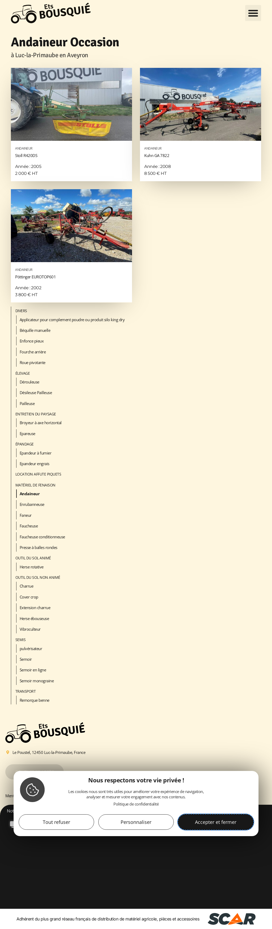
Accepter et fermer (215, 822)
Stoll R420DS (71, 151)
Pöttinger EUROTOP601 (71, 272)
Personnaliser (136, 822)
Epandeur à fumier (36, 453)
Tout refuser (56, 822)
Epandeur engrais (34, 463)
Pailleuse (27, 403)
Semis (20, 639)
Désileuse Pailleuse (36, 392)
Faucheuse (29, 526)
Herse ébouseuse (34, 618)
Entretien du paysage (35, 413)
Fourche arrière (33, 351)
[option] (136, 860)
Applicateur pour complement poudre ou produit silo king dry (72, 319)
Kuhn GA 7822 (200, 151)
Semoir (26, 659)
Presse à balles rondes (38, 547)
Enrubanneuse (32, 504)
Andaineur (30, 493)
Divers (21, 310)
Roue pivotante (32, 362)
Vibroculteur (30, 629)
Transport (25, 691)
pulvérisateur (31, 648)
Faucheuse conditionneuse (42, 536)
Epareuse (27, 433)
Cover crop (29, 597)
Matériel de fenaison (35, 485)
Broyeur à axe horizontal (41, 422)
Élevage (22, 373)
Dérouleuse (29, 382)
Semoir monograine (37, 680)
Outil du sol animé (33, 557)
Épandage (24, 444)
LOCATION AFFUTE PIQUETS (38, 474)
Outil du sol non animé (37, 577)
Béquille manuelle (35, 330)
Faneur (26, 515)
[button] (253, 13)
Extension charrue (35, 607)
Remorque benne (34, 700)
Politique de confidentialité (136, 804)
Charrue (26, 586)
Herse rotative (32, 566)
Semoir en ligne (33, 669)
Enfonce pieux (32, 341)
